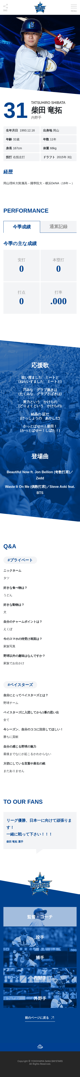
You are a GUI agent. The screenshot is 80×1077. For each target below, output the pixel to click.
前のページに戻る (37, 1017)
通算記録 (58, 226)
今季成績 (22, 227)
